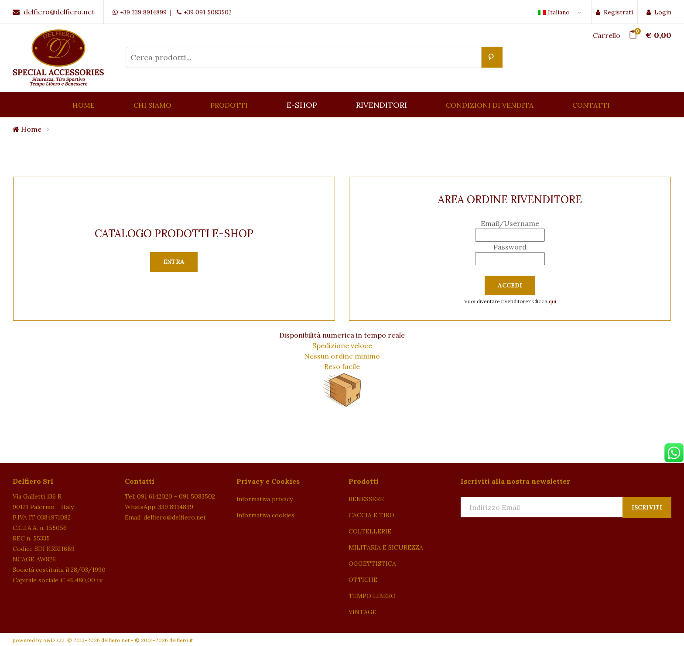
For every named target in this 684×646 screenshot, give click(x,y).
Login (658, 12)
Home (27, 129)
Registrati (614, 12)
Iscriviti (647, 507)
